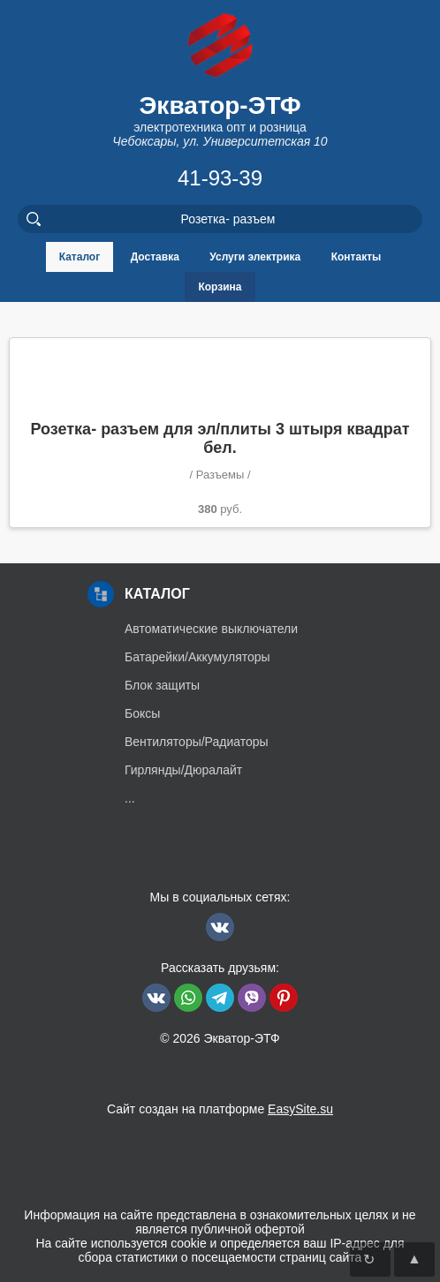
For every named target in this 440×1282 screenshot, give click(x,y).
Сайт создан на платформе (220, 1109)
